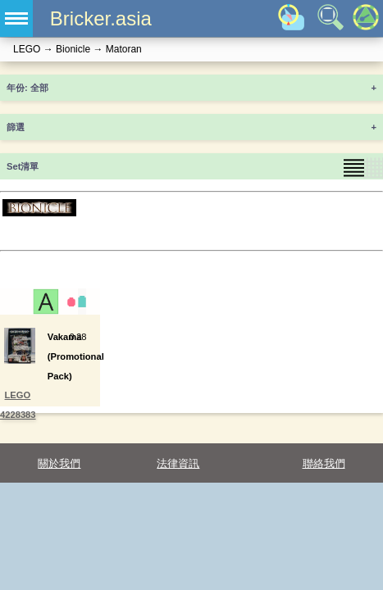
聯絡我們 (324, 463)
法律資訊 (178, 463)
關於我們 (59, 463)
